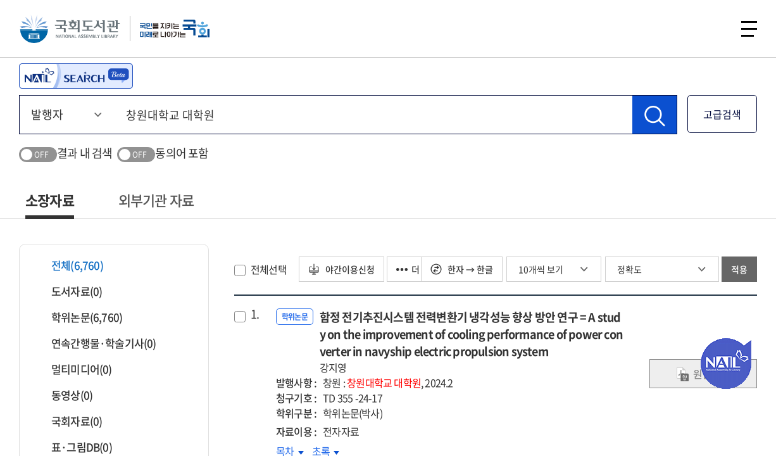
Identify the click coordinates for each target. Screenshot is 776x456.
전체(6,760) (69, 265)
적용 (739, 269)
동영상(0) (63, 395)
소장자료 (49, 199)
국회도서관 (69, 28)
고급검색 (722, 114)
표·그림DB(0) (73, 447)
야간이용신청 (341, 269)
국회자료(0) (68, 421)
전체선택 (269, 269)
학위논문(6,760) (78, 317)
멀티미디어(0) (73, 369)
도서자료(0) (68, 291)
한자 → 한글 (461, 269)
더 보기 (417, 269)
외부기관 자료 (156, 199)
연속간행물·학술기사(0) (95, 343)
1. (255, 314)
